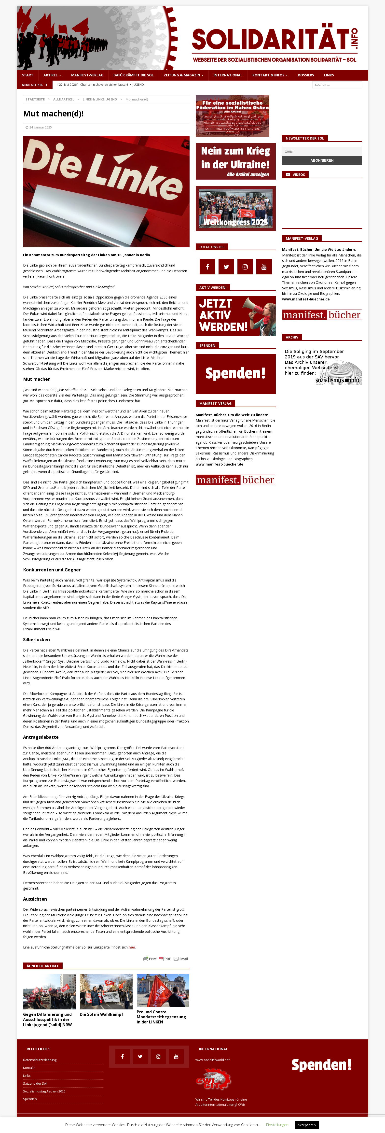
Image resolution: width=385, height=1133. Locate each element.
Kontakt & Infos (268, 75)
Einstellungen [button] (277, 1124)
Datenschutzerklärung (39, 1060)
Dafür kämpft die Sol (133, 75)
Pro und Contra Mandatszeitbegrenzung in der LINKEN (161, 1017)
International (228, 75)
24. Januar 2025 (40, 127)
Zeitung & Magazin (182, 75)
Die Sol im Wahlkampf (102, 1014)
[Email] (322, 151)
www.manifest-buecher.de (219, 464)
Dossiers (306, 75)
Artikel (50, 75)
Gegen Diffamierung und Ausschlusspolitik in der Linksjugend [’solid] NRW (47, 1019)
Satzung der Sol (35, 1083)
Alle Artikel (63, 99)
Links (329, 75)
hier (132, 947)
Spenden (30, 1099)
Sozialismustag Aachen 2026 (44, 1091)
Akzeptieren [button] (307, 1125)
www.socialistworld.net (212, 1060)
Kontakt (29, 1067)
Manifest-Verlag (87, 75)
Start (27, 75)
